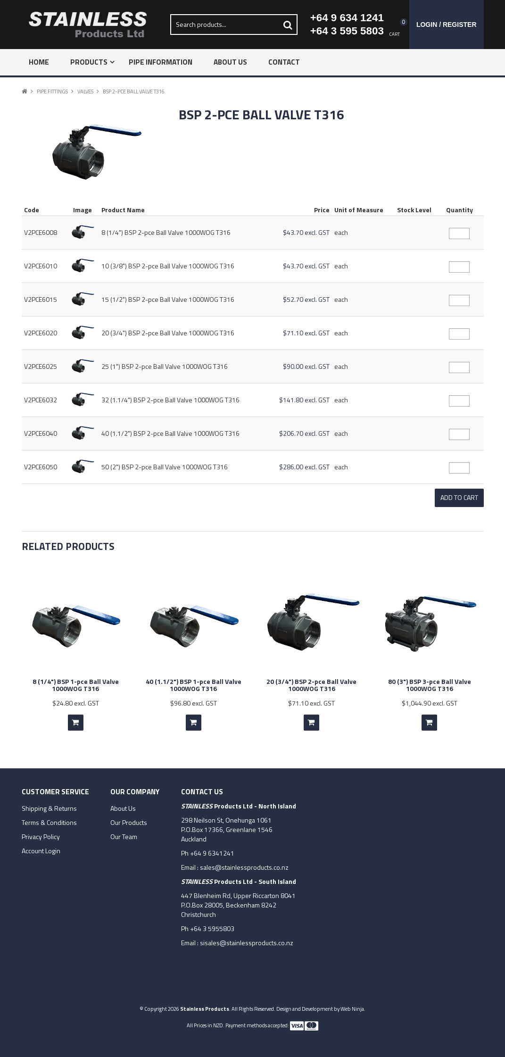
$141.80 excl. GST (304, 400)
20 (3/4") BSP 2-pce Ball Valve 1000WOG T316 (167, 333)
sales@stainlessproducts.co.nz (244, 866)
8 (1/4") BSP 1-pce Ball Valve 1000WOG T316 (76, 683)
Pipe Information (160, 62)
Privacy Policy (41, 835)
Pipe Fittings (52, 91)
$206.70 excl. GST (304, 433)
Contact (284, 62)
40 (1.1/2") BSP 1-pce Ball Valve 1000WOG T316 (193, 683)
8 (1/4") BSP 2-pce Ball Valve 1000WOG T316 (166, 232)
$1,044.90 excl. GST (429, 702)
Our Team (123, 835)
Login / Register (446, 24)
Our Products (128, 821)
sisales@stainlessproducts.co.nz (246, 941)
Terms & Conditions (49, 821)
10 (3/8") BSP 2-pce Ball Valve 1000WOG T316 (167, 266)
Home (39, 62)
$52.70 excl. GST (306, 299)
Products (89, 62)
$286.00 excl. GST (304, 467)
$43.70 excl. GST (306, 232)
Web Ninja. (352, 1007)
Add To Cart (75, 721)
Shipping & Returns (49, 807)
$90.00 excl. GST (306, 366)
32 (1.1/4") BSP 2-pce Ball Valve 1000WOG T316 (170, 400)
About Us (230, 62)
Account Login (41, 849)
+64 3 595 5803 (347, 31)
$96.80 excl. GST (193, 702)
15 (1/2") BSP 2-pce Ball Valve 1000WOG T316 (167, 299)
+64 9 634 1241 (347, 18)
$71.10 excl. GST (306, 333)
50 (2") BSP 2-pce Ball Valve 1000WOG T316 (164, 467)
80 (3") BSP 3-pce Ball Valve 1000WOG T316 (429, 683)
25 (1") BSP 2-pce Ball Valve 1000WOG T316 (164, 366)
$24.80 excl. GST (75, 702)
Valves (85, 91)
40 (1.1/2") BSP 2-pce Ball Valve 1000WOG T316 (170, 433)
